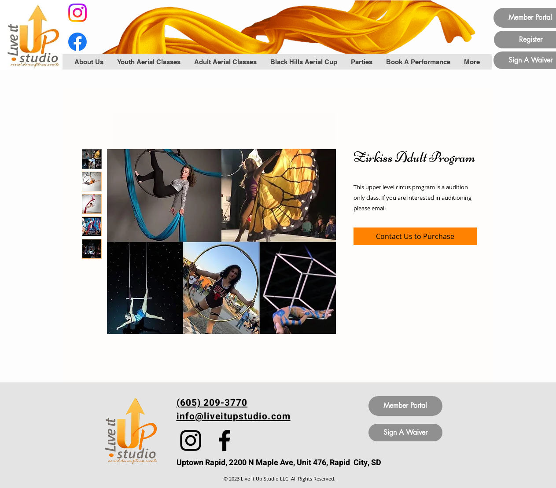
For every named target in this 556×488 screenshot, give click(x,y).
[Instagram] (77, 12)
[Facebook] (77, 41)
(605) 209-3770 (212, 403)
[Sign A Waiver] (405, 432)
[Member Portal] (405, 406)
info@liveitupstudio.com (234, 416)
